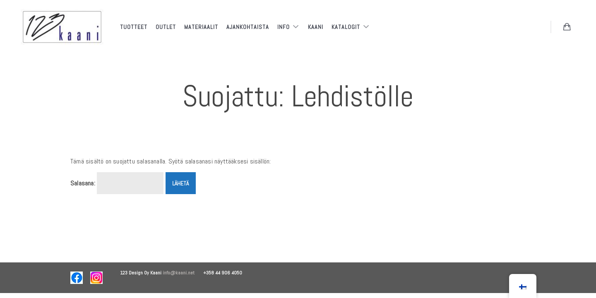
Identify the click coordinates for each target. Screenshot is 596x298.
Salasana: (116, 183)
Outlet (166, 27)
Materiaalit (201, 27)
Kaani (315, 27)
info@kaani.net (183, 272)
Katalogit (347, 27)
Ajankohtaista (247, 27)
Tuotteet (133, 27)
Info (284, 27)
